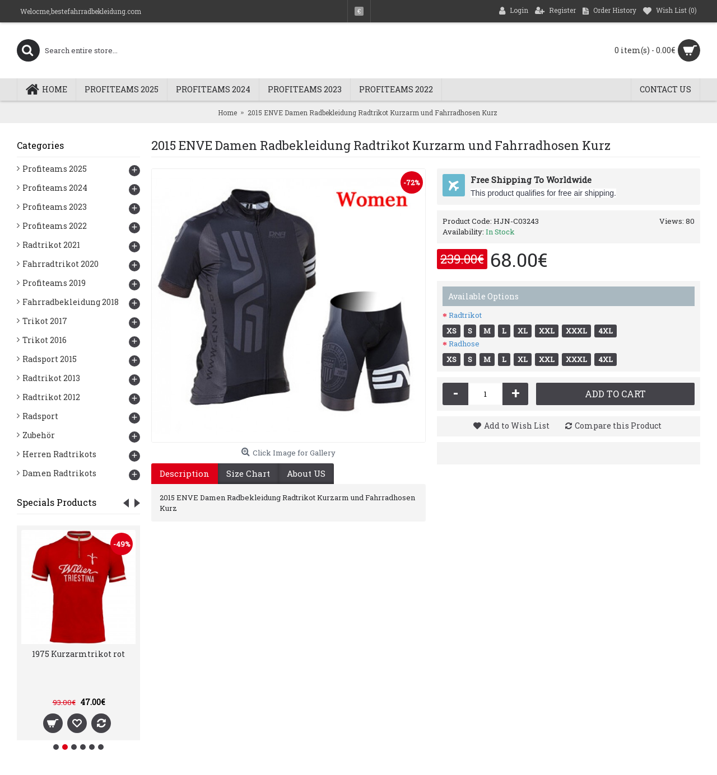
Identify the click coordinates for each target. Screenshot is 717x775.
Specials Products (56, 502)
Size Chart (248, 473)
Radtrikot (465, 315)
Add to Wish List (517, 425)
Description (184, 473)
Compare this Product (618, 425)
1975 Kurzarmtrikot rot (78, 654)
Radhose (464, 344)
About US (306, 473)
